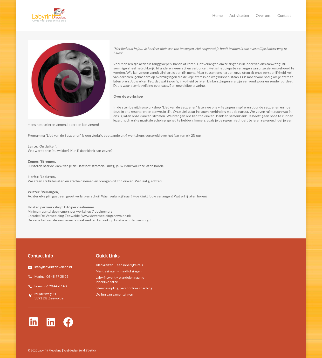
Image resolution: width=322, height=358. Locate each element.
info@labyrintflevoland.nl (53, 267)
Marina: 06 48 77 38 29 (51, 276)
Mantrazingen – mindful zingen (119, 271)
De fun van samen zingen (114, 294)
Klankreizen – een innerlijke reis (119, 265)
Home (217, 15)
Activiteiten (239, 15)
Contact (284, 15)
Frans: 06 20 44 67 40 (50, 286)
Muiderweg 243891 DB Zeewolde (48, 296)
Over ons (263, 15)
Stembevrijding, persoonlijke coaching (124, 288)
